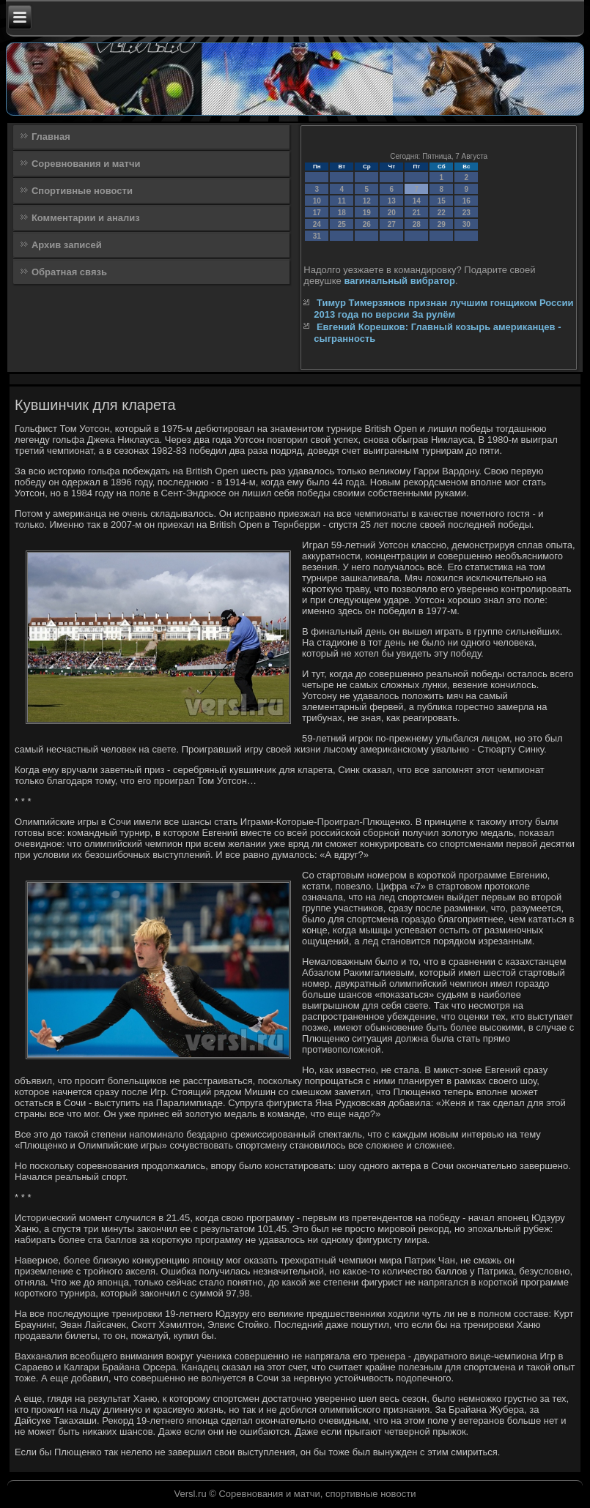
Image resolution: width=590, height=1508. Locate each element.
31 (317, 236)
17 (317, 213)
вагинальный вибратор (399, 280)
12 (367, 201)
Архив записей (67, 244)
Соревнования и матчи (86, 163)
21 (417, 213)
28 (417, 224)
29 (442, 224)
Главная (51, 136)
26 (367, 224)
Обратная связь (69, 271)
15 (442, 201)
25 (342, 224)
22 (442, 213)
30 (466, 224)
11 (342, 201)
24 (317, 224)
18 (342, 213)
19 (367, 213)
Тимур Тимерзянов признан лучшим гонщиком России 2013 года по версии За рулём (443, 308)
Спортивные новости (82, 190)
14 (417, 201)
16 (466, 201)
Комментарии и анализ (86, 217)
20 (392, 213)
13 (392, 201)
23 (466, 213)
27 (392, 224)
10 (317, 201)
